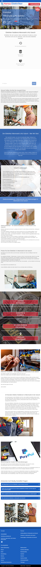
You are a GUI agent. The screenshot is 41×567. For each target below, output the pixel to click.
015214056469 (34, 4)
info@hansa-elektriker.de (6, 536)
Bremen (2, 555)
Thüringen (23, 562)
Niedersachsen (24, 547)
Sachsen (22, 555)
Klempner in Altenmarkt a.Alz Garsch (28, 535)
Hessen (2, 560)
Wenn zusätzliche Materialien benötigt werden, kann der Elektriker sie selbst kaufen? (19, 493)
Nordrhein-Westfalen (25, 549)
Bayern (2, 549)
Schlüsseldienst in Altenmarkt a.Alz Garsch (29, 533)
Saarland (22, 553)
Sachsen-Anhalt (24, 558)
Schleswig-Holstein (24, 560)
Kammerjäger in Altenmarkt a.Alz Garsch (29, 537)
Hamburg (3, 558)
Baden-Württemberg (5, 547)
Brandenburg (3, 553)
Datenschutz (23, 565)
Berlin (2, 551)
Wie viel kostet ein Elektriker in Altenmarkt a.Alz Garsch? (13, 498)
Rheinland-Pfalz (24, 551)
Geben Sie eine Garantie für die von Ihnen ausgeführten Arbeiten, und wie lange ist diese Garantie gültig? (19, 489)
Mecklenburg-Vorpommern (6, 562)
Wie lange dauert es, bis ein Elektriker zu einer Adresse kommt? (15, 484)
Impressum (28, 565)
